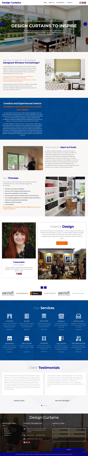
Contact (69, 2)
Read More (10, 329)
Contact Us (7, 435)
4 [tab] (46, 405)
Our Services (60, 2)
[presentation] (63, 445)
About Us (51, 2)
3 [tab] (44, 405)
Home (45, 2)
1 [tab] (41, 405)
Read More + (62, 243)
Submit (68, 449)
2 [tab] (43, 405)
